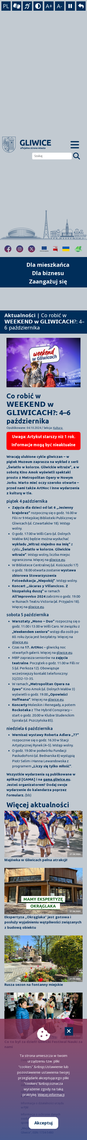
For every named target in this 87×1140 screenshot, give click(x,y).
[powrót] (81, 6)
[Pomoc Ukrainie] (65, 248)
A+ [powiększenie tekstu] (49, 6)
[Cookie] (69, 1031)
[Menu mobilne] (75, 145)
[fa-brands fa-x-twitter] (31, 248)
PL (6, 6)
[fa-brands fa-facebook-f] (7, 248)
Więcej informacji (51, 1094)
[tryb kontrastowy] (38, 6)
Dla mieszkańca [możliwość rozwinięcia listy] (47, 264)
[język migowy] (27, 6)
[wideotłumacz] (16, 6)
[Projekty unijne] (44, 248)
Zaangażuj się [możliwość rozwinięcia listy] (48, 281)
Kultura (58, 428)
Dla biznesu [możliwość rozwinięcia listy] (48, 273)
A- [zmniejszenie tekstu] (59, 6)
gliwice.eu (57, 560)
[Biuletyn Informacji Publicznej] (55, 248)
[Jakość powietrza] (78, 248)
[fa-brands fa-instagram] (19, 248)
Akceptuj (43, 1123)
